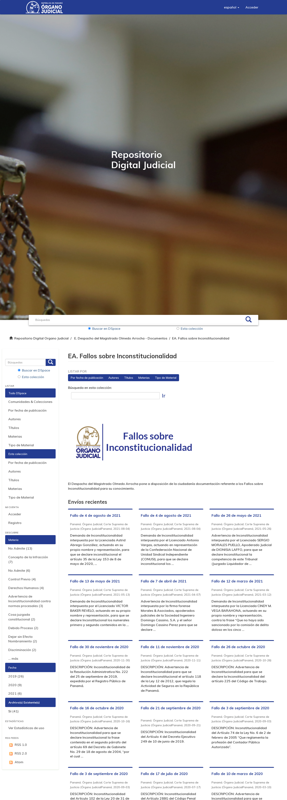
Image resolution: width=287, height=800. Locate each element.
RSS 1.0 (17, 745)
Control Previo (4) (22, 579)
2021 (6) (15, 693)
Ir (163, 395)
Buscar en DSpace (104, 328)
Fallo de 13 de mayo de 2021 (95, 581)
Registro (15, 523)
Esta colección (190, 328)
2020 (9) (15, 685)
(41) (13, 711)
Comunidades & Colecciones (30, 402)
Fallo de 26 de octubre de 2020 (238, 647)
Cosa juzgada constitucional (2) (21, 616)
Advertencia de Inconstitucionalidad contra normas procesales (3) (29, 601)
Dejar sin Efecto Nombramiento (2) (22, 639)
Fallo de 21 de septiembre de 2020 (170, 708)
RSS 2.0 (17, 753)
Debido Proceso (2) (23, 628)
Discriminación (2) (22, 650)
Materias (15, 436)
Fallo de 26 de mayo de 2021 (236, 515)
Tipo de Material (21, 445)
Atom (15, 762)
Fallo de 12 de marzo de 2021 (237, 581)
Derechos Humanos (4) (26, 588)
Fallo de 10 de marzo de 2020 (237, 773)
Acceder (14, 514)
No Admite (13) (20, 548)
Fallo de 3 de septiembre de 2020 (240, 708)
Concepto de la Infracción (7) (28, 559)
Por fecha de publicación (27, 410)
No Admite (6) (19, 570)
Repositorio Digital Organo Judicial (41, 338)
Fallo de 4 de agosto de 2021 (95, 515)
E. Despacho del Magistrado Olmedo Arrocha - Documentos (120, 338)
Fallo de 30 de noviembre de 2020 (99, 647)
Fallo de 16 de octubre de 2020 (96, 708)
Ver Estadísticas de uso (26, 728)
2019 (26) (16, 676)
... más (13, 658)
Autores (14, 419)
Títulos (13, 428)
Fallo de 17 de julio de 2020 (164, 773)
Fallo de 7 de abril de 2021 (163, 581)
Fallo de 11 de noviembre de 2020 (170, 647)
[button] (231, 7)
